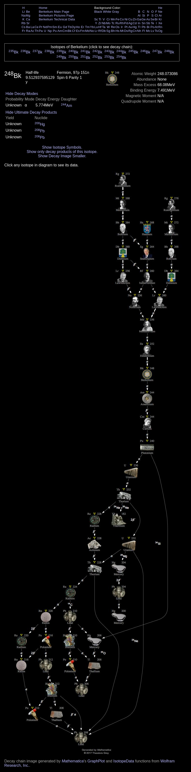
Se (152, 19)
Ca (28, 19)
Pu (55, 31)
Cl (156, 15)
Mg (28, 15)
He (160, 8)
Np (50, 31)
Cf (73, 31)
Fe (117, 19)
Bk (69, 31)
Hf (99, 27)
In (139, 23)
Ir (122, 27)
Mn (113, 19)
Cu (130, 19)
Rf (99, 31)
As (148, 19)
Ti (100, 19)
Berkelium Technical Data (57, 19)
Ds (126, 31)
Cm (65, 31)
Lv (152, 31)
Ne (160, 11)
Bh (113, 31)
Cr (108, 19)
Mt (122, 31)
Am (59, 31)
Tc (113, 23)
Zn (135, 19)
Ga (139, 19)
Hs (117, 31)
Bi (148, 27)
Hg (135, 27)
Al (139, 15)
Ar (160, 15)
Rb (23, 23)
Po (152, 27)
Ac (32, 31)
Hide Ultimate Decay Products (31, 112)
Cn (135, 31)
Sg (108, 31)
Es (78, 31)
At (156, 27)
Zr (100, 23)
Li (23, 11)
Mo (108, 23)
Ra (28, 31)
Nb (104, 23)
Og (160, 31)
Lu (96, 27)
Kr (160, 19)
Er (82, 27)
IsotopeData (123, 761)
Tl (139, 27)
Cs (23, 27)
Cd (135, 23)
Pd (126, 23)
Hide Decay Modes (22, 94)
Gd (65, 27)
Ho (78, 27)
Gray (115, 11)
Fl (143, 31)
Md (87, 31)
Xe (160, 23)
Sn (144, 23)
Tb (69, 27)
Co (122, 19)
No (92, 31)
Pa (41, 31)
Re (113, 27)
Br (156, 19)
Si (143, 15)
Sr (28, 23)
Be (28, 11)
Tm (87, 27)
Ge (143, 19)
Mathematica (73, 761)
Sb (148, 23)
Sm (54, 27)
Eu (60, 27)
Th (36, 31)
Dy (74, 27)
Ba (28, 27)
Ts (156, 31)
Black (98, 11)
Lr (96, 31)
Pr (40, 27)
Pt (126, 27)
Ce (36, 27)
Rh (122, 23)
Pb (144, 27)
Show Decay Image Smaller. (62, 156)
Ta (103, 27)
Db (104, 31)
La (32, 27)
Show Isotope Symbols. (62, 147)
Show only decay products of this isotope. (62, 152)
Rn (160, 27)
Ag (130, 23)
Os (117, 27)
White (107, 11)
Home (43, 8)
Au (130, 27)
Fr (23, 31)
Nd (45, 27)
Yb (92, 27)
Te (152, 23)
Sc (96, 19)
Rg (130, 31)
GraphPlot (96, 761)
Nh (139, 31)
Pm (49, 27)
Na (23, 15)
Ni (126, 19)
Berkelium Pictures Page (56, 15)
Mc (148, 31)
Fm (82, 31)
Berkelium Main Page (54, 11)
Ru (117, 23)
